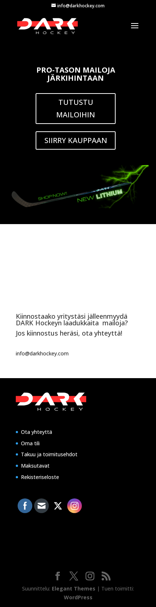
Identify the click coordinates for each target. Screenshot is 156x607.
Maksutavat (35, 465)
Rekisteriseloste (40, 476)
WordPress (78, 597)
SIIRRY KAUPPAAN (75, 140)
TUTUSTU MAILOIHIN (75, 108)
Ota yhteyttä (36, 431)
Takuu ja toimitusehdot (49, 454)
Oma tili (30, 443)
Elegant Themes (73, 588)
